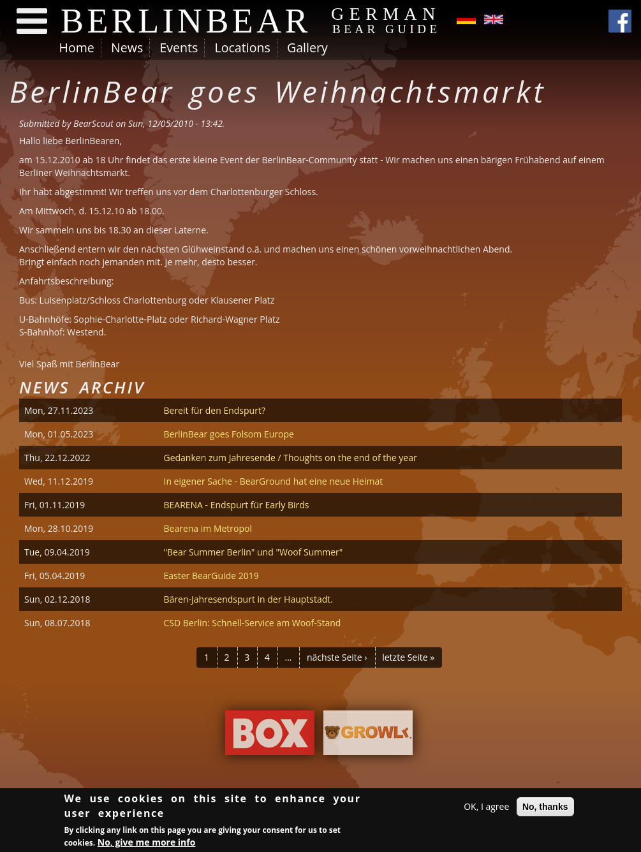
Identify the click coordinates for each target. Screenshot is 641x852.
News (127, 47)
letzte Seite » (408, 657)
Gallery (307, 47)
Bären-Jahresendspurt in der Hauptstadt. (248, 599)
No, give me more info (147, 844)
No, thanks (545, 809)
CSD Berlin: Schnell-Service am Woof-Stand (252, 623)
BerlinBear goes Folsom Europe (228, 434)
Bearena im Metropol (207, 528)
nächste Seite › (337, 657)
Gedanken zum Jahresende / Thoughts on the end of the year (289, 458)
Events (178, 47)
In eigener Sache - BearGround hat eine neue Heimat (273, 481)
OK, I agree (486, 808)
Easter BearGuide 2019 (210, 575)
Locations (242, 47)
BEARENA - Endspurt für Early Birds (236, 505)
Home (76, 47)
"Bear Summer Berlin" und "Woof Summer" (253, 552)
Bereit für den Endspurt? (214, 410)
